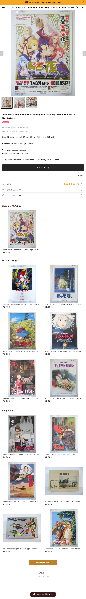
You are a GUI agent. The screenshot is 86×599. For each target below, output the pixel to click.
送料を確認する (25, 127)
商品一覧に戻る (43, 562)
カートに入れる (43, 167)
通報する (81, 175)
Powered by (43, 577)
